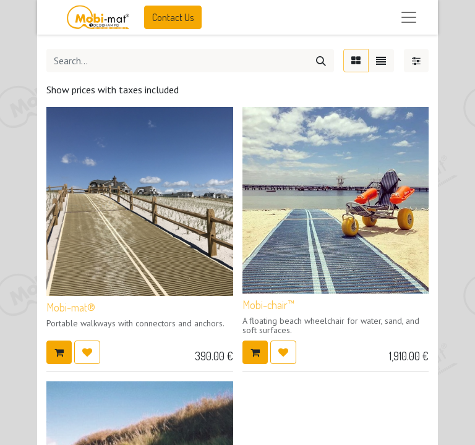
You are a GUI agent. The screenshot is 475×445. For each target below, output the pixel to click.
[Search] (321, 60)
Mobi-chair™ (268, 305)
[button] (59, 352)
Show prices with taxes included (112, 89)
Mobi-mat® (70, 307)
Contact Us (173, 17)
